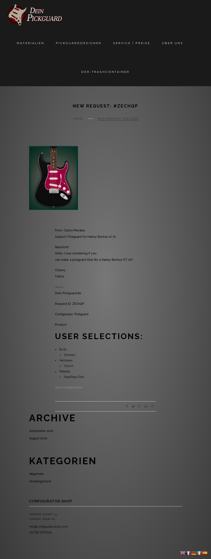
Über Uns (172, 43)
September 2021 (41, 431)
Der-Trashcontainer (105, 71)
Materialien (30, 43)
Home (78, 118)
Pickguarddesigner (79, 43)
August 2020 (38, 438)
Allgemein (36, 474)
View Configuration (68, 387)
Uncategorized (40, 481)
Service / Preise (131, 43)
